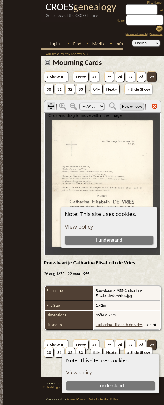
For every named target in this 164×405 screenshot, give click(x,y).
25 (109, 76)
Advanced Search (136, 34)
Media (98, 44)
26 (120, 76)
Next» (111, 89)
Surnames (156, 34)
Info (119, 44)
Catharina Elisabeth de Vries (119, 324)
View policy (79, 372)
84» (96, 89)
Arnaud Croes (76, 399)
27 (130, 76)
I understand (111, 385)
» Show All (56, 76)
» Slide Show (138, 89)
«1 (94, 76)
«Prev (81, 76)
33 (81, 89)
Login (55, 43)
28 (141, 76)
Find (77, 44)
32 (70, 89)
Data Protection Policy (103, 399)
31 (59, 89)
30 (49, 89)
